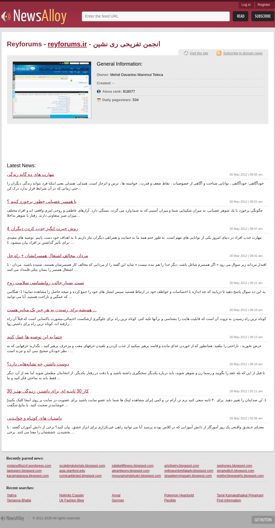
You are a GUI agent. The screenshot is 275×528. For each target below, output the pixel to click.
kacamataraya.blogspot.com (28, 476)
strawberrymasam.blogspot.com (188, 476)
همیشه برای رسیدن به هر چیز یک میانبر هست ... (52, 310)
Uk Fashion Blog (71, 500)
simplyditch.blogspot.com (235, 471)
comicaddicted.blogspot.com (80, 476)
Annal (116, 495)
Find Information (229, 500)
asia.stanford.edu (72, 471)
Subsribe (262, 16)
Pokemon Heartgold (179, 495)
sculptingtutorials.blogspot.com (82, 466)
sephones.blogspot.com (234, 466)
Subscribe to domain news (243, 53)
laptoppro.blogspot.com (24, 471)
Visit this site (199, 53)
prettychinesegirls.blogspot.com (240, 476)
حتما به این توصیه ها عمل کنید (35, 337)
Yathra (11, 495)
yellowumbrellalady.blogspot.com (188, 471)
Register (264, 5)
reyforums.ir (67, 44)
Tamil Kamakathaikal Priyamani (240, 495)
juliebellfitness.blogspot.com (133, 466)
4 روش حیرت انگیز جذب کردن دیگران (42, 228)
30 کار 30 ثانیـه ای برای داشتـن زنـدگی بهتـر (48, 391)
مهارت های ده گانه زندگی (30, 174)
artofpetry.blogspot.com (181, 466)
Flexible (170, 500)
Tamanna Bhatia (19, 500)
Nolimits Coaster (71, 495)
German (118, 500)
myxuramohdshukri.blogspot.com (136, 476)
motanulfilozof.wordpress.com (29, 466)
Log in (246, 5)
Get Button (263, 520)
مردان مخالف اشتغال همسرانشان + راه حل (47, 256)
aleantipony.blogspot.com (131, 471)
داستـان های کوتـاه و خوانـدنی (34, 418)
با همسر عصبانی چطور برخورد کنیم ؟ (42, 201)
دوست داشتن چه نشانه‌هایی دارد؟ (38, 364)
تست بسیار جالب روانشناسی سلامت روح (45, 283)
